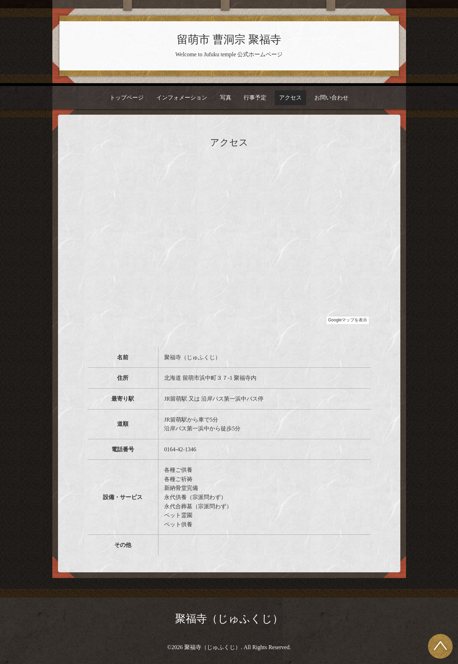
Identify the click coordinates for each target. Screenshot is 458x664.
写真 (225, 98)
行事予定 (255, 98)
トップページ (127, 98)
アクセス (290, 98)
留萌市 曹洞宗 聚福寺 (229, 40)
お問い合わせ (331, 98)
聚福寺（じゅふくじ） (229, 618)
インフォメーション (181, 98)
